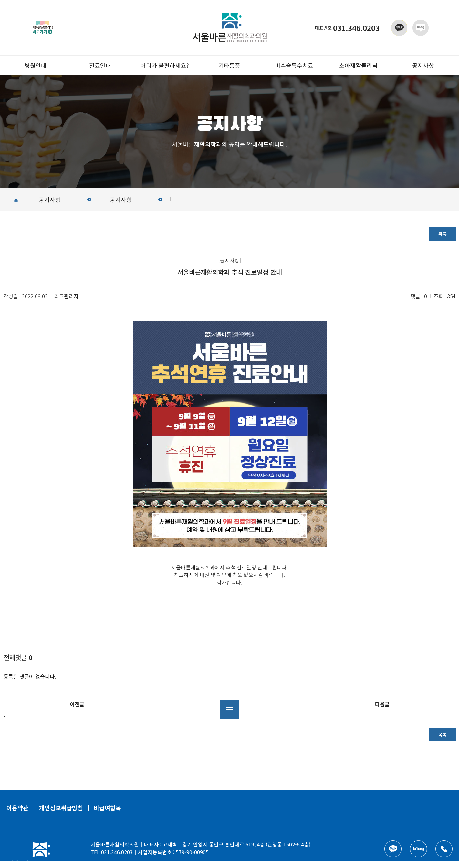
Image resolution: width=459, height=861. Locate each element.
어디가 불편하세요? (165, 65)
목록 (442, 234)
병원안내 (36, 65)
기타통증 (229, 65)
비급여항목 (107, 808)
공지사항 (423, 65)
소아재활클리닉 (358, 65)
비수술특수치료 (294, 65)
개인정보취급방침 (61, 808)
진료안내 (100, 65)
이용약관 (17, 808)
